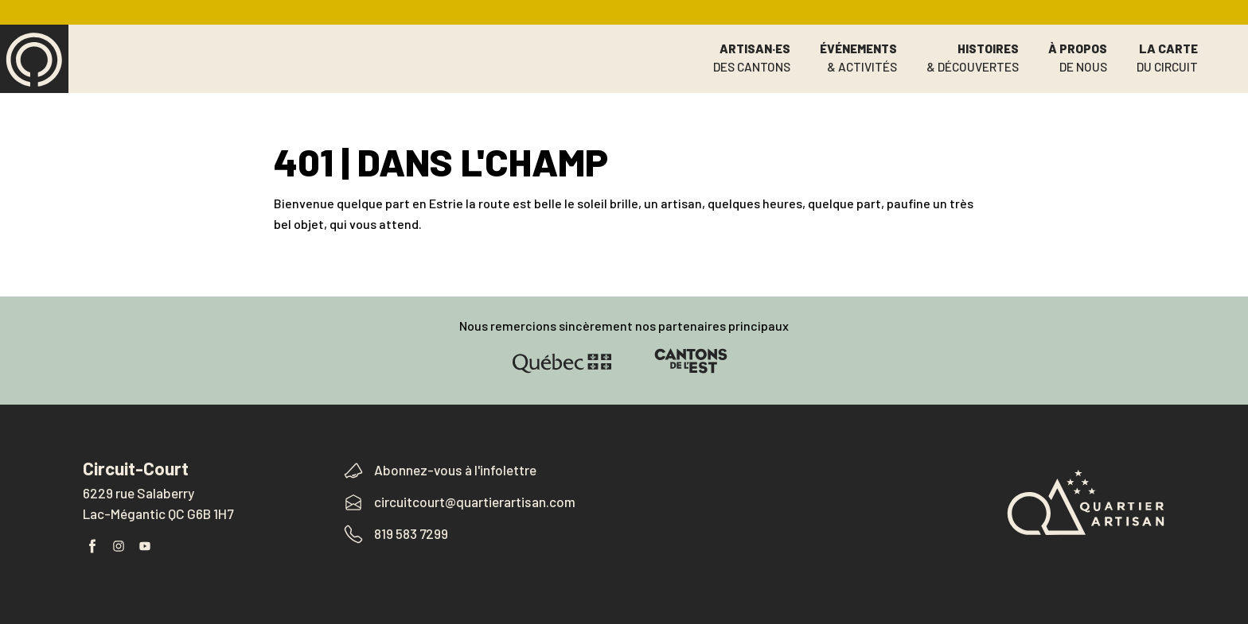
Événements (858, 58)
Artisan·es (751, 58)
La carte (1167, 58)
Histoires (972, 58)
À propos (1077, 58)
